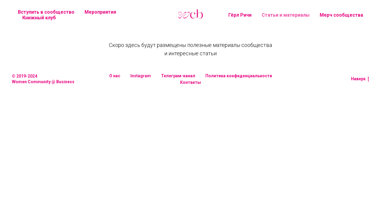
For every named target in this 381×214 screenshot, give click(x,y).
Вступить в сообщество (46, 12)
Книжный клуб (39, 18)
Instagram (140, 75)
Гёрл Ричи (240, 15)
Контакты (190, 82)
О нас (114, 75)
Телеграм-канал (178, 75)
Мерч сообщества (341, 15)
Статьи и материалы (286, 15)
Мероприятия (100, 12)
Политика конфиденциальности (238, 75)
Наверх (360, 79)
